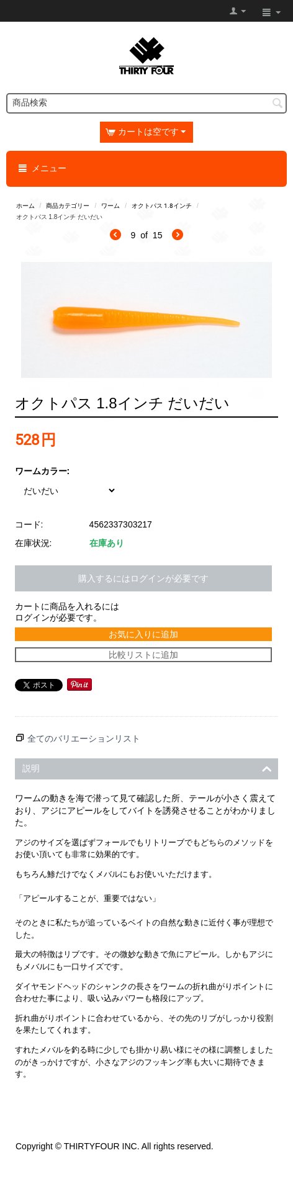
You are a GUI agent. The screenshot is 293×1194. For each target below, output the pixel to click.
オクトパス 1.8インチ (162, 205)
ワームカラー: (42, 471)
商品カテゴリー (67, 205)
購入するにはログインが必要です (143, 578)
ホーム (25, 205)
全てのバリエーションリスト (83, 738)
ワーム (110, 205)
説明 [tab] (147, 767)
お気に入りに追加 (143, 634)
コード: (29, 524)
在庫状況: (33, 543)
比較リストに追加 (143, 655)
